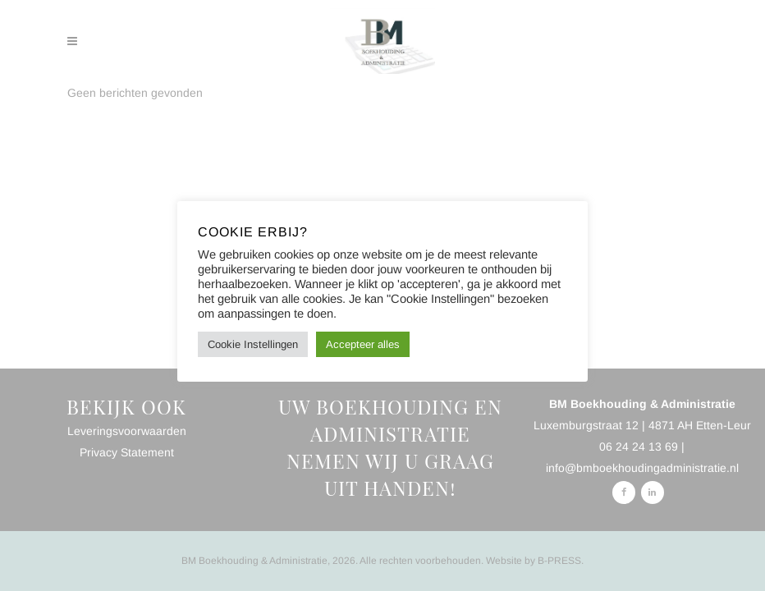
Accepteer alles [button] (363, 344)
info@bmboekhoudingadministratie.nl (642, 467)
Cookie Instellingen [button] (253, 344)
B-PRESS (559, 560)
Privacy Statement (127, 452)
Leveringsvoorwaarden (126, 431)
